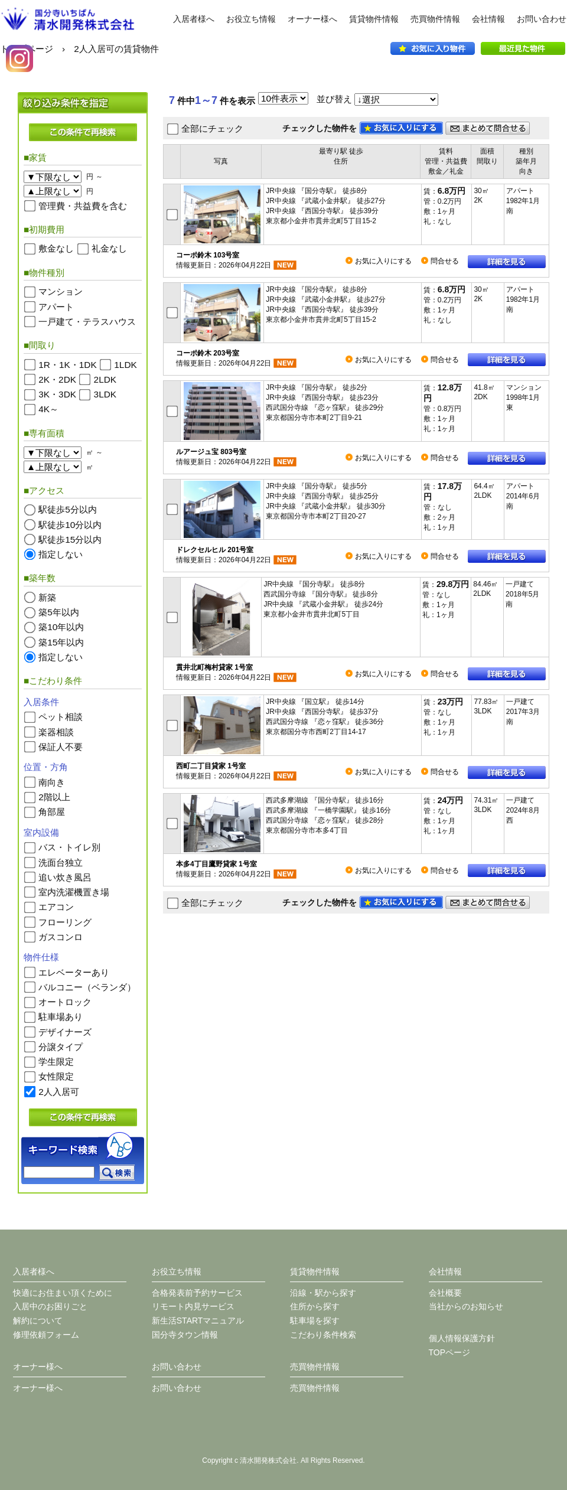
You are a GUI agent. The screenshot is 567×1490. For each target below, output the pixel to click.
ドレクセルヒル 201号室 (214, 550)
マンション (60, 291)
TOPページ (450, 1352)
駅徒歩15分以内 (70, 539)
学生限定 (56, 1062)
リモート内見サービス (193, 1306)
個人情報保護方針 (462, 1338)
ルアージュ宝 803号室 (211, 452)
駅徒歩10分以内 (70, 524)
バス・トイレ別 (69, 847)
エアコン (56, 907)
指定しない (60, 554)
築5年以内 (58, 612)
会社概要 (445, 1292)
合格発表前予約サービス (197, 1292)
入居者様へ (193, 19)
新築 (47, 597)
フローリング (65, 922)
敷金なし (56, 248)
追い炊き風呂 (65, 877)
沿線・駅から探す (323, 1292)
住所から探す (315, 1306)
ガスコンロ (60, 936)
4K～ (48, 409)
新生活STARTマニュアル (198, 1320)
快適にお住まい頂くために (62, 1292)
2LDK (105, 379)
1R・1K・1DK (67, 364)
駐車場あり (60, 1017)
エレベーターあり (73, 972)
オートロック (65, 1002)
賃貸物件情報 (374, 19)
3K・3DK (57, 394)
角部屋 (51, 812)
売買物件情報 (435, 19)
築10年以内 (61, 627)
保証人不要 (60, 747)
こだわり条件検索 (323, 1334)
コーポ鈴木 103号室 (207, 255)
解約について (38, 1320)
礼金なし (109, 248)
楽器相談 (56, 731)
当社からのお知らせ (466, 1306)
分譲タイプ (60, 1047)
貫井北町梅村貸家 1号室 (214, 667)
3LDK (105, 394)
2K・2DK (57, 379)
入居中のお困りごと (50, 1306)
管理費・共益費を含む (82, 205)
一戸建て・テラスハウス (87, 321)
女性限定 (56, 1076)
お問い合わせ (541, 19)
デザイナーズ (65, 1031)
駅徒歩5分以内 (67, 509)
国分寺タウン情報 (185, 1334)
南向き (51, 782)
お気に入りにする (383, 261)
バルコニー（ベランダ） (87, 987)
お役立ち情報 (251, 19)
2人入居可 (58, 1091)
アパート (56, 306)
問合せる (445, 261)
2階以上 (54, 797)
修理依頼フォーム (46, 1334)
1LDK (125, 364)
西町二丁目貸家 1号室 (211, 766)
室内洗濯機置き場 (73, 892)
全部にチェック (212, 128)
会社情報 (488, 19)
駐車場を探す (315, 1320)
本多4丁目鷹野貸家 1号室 (216, 864)
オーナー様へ (312, 19)
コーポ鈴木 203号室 (207, 353)
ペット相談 (60, 717)
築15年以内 (61, 642)
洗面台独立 (60, 862)
